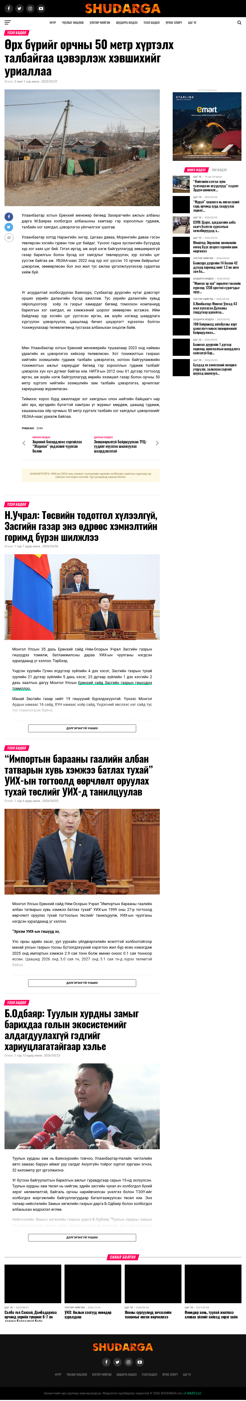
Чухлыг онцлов (73, 22)
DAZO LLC (192, 1394)
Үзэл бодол (152, 22)
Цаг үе (192, 22)
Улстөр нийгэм (100, 22)
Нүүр (53, 22)
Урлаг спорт (174, 22)
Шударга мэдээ (127, 22)
